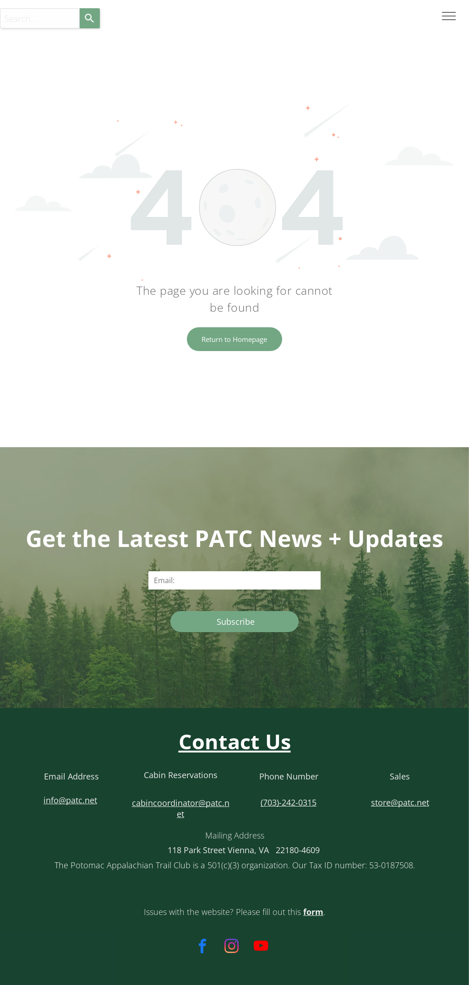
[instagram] (231, 947)
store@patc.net (400, 802)
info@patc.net (70, 800)
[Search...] (40, 18)
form (313, 911)
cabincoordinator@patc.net (180, 808)
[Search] (90, 18)
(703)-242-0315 (288, 802)
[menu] (449, 16)
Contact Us (235, 741)
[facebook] (202, 947)
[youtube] (261, 947)
